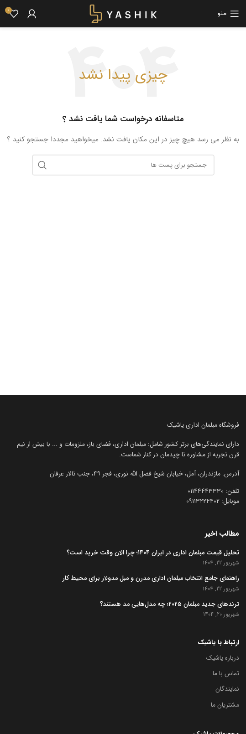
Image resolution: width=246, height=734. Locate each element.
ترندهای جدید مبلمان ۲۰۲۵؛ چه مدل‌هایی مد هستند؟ (169, 604)
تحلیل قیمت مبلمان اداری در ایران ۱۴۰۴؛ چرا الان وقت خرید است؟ (153, 553)
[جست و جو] (123, 165)
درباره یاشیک (222, 658)
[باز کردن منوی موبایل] (228, 14)
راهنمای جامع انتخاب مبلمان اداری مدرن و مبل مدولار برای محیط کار (151, 578)
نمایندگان (227, 689)
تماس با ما (226, 673)
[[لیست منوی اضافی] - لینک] (123, 474)
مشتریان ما (225, 705)
